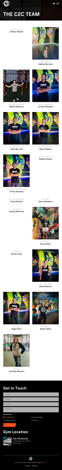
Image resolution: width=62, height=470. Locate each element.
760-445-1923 (17, 443)
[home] (6, 3)
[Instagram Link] (34, 466)
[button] (57, 4)
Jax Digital (44, 462)
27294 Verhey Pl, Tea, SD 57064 (21, 441)
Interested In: (7, 414)
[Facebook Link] (27, 466)
